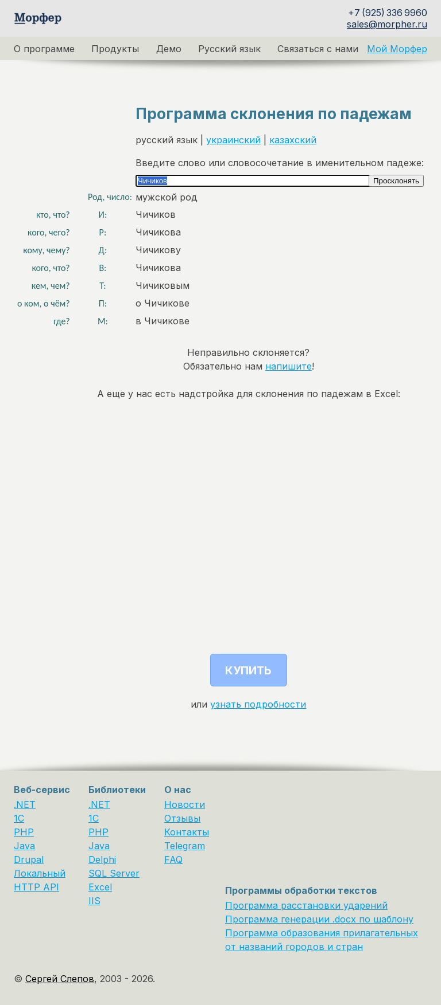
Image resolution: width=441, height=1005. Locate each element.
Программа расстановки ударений (306, 905)
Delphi (102, 859)
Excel (100, 887)
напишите (288, 366)
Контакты (186, 832)
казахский (292, 140)
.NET (25, 804)
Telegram (184, 845)
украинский (233, 140)
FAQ (173, 859)
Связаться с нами (317, 48)
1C (19, 818)
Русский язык (229, 48)
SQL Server (114, 873)
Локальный (39, 873)
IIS (94, 900)
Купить (248, 670)
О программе (44, 48)
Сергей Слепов (59, 978)
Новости (184, 804)
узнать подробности (258, 704)
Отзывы (182, 818)
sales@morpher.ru (387, 24)
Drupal (29, 859)
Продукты (115, 48)
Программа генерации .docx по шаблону (319, 919)
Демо (168, 48)
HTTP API (36, 887)
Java (24, 845)
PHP (24, 832)
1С (93, 818)
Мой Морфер (397, 48)
